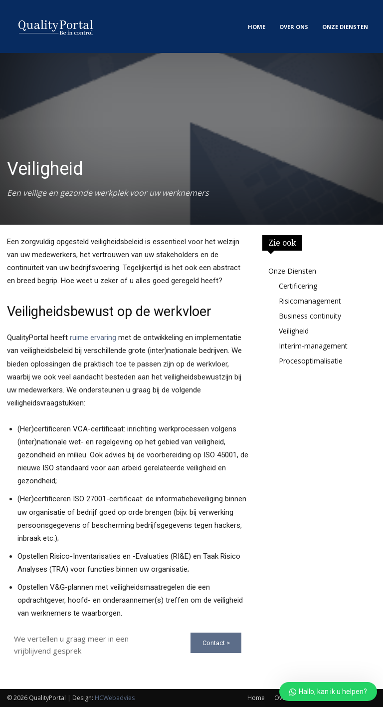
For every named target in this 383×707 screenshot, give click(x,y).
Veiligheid (294, 331)
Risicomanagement (310, 301)
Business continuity (310, 316)
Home (256, 698)
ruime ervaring (93, 337)
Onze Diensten (292, 271)
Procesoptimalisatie (311, 360)
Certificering (298, 286)
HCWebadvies (115, 698)
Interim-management (313, 346)
